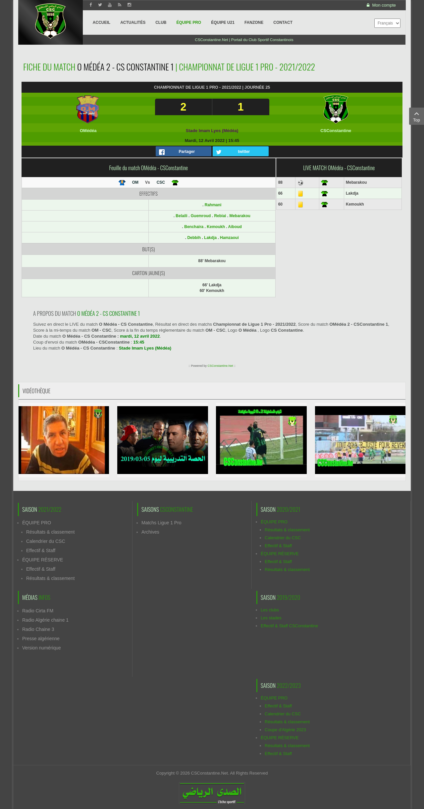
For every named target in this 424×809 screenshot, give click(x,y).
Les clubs (270, 609)
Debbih (194, 237)
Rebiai (220, 216)
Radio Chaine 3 (38, 629)
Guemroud (201, 216)
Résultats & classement (50, 532)
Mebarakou (239, 216)
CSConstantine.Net (220, 365)
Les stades (271, 617)
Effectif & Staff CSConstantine (289, 625)
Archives (150, 532)
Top (416, 115)
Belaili (181, 216)
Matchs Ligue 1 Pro (161, 522)
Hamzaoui (229, 237)
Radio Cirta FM (37, 610)
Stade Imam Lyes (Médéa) (212, 130)
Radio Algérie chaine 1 (45, 620)
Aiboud (235, 226)
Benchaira (193, 226)
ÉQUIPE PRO (36, 522)
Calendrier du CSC (45, 541)
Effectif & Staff (40, 550)
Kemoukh (216, 226)
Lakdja (210, 237)
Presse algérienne (41, 638)
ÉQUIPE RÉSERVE (42, 559)
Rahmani (213, 205)
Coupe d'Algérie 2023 (285, 729)
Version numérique (41, 647)
